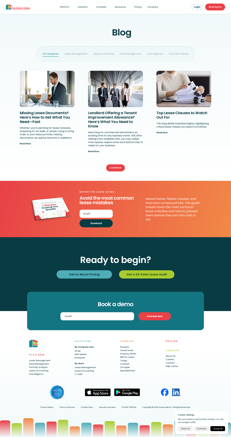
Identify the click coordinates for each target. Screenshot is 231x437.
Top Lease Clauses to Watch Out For (182, 115)
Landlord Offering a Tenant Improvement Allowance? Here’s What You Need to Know (113, 119)
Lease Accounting (103, 53)
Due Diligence (155, 53)
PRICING (172, 341)
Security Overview (107, 407)
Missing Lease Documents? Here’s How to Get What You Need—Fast (45, 117)
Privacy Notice (47, 407)
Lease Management (76, 53)
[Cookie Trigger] (128, 407)
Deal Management (130, 53)
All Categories (50, 53)
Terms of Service (67, 407)
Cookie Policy (87, 407)
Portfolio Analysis (179, 53)
